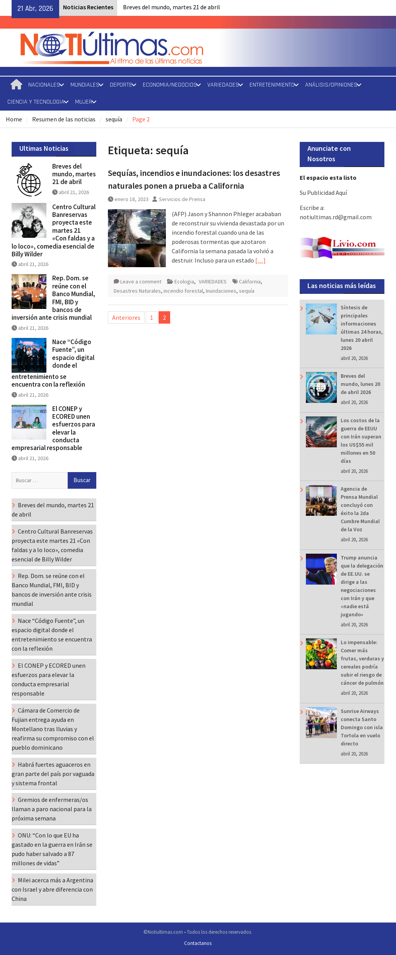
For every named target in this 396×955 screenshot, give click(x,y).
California (250, 281)
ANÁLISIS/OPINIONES (331, 85)
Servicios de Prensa (182, 199)
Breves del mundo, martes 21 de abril (171, 7)
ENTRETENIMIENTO (272, 85)
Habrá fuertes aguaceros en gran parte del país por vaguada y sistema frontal (53, 774)
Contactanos (198, 943)
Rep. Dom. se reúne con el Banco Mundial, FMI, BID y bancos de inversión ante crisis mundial (53, 298)
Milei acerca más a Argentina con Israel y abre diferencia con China (52, 889)
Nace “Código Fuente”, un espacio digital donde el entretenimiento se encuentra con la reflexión (53, 363)
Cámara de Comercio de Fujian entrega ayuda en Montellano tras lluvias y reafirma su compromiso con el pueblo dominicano (53, 728)
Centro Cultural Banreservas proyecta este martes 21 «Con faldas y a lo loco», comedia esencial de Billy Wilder (54, 230)
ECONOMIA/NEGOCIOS (170, 85)
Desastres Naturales (137, 290)
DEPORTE (121, 85)
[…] (260, 260)
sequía (246, 290)
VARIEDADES (223, 85)
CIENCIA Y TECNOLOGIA (36, 102)
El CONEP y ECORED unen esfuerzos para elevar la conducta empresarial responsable (53, 428)
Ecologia (184, 281)
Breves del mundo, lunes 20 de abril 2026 (360, 384)
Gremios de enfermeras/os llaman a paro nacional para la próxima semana (52, 809)
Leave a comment (140, 281)
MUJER (83, 102)
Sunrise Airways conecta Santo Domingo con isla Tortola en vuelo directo (362, 727)
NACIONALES (44, 85)
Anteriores (126, 317)
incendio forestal (183, 290)
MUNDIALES (84, 85)
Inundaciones (221, 290)
